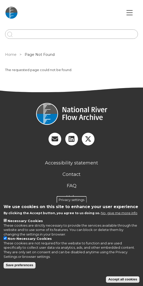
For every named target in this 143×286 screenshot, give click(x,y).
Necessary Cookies (25, 221)
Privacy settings (71, 200)
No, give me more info (119, 213)
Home (11, 54)
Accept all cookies (122, 279)
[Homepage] (71, 114)
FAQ (71, 186)
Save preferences (19, 265)
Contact (71, 174)
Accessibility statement (71, 163)
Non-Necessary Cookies (30, 239)
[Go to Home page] (11, 12)
